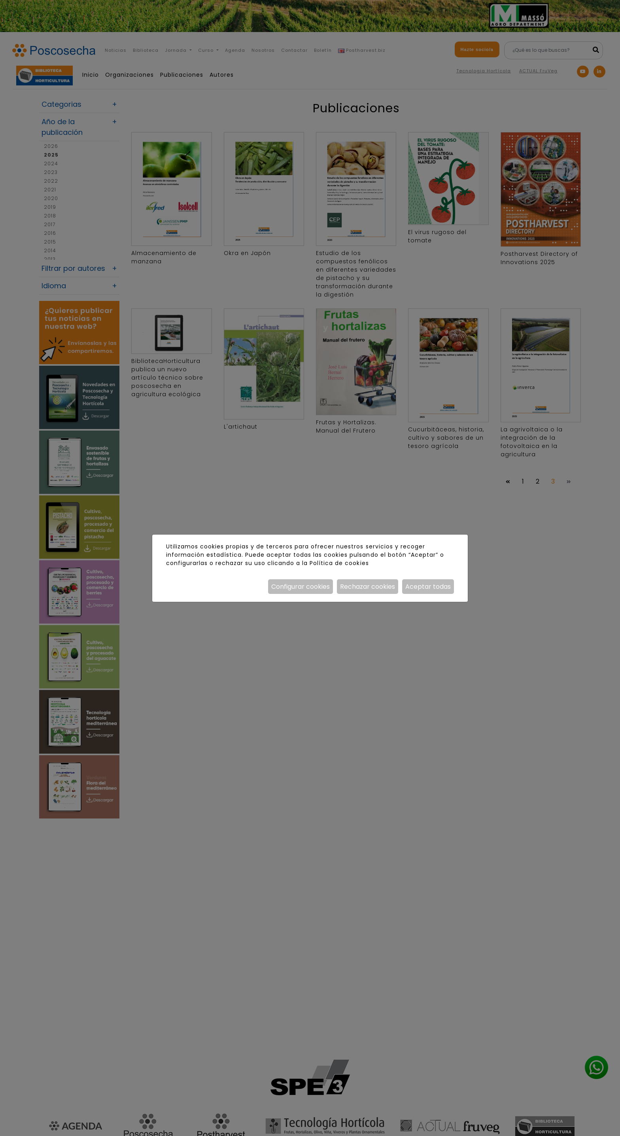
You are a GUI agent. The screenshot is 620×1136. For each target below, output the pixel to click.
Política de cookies (339, 563)
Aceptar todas (428, 586)
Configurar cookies (300, 586)
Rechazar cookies (367, 586)
